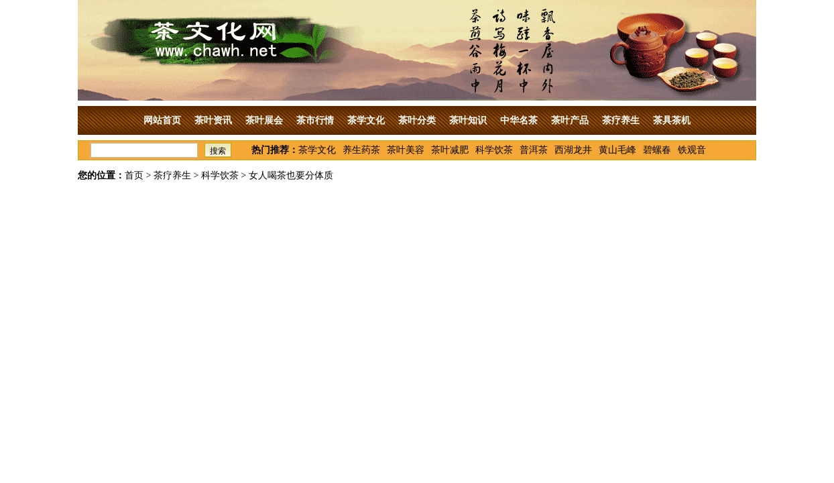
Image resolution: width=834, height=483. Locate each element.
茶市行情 (315, 120)
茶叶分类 (417, 120)
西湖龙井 (573, 150)
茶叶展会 (264, 120)
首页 (134, 175)
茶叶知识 (468, 120)
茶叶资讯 (213, 120)
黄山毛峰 (617, 150)
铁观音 (692, 150)
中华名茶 (519, 120)
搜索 (218, 151)
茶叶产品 (570, 120)
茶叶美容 (405, 150)
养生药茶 (361, 150)
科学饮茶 (494, 150)
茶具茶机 (672, 120)
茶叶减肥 (450, 150)
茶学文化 (366, 120)
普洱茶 (534, 150)
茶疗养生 (621, 120)
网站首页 (162, 120)
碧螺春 (657, 150)
